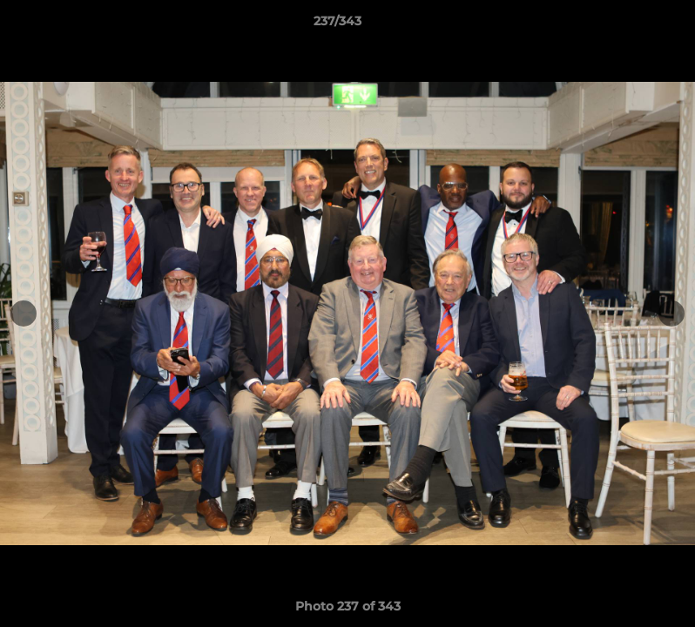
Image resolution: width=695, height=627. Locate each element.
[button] (621, 25)
